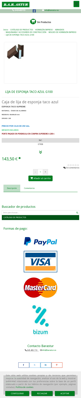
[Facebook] (34, 12)
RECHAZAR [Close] (42, 393)
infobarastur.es (49, 350)
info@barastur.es (51, 10)
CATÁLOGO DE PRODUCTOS (15, 217)
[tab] (11, 188)
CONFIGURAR (17, 393)
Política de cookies (24, 387)
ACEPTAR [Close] (64, 393)
